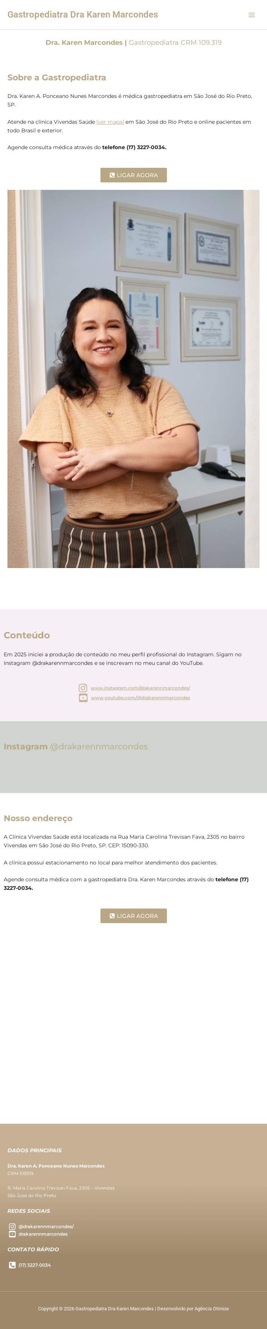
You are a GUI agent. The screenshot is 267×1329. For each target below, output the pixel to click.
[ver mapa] (110, 121)
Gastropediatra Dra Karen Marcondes (82, 14)
